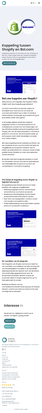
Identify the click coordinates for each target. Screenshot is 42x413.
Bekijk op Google (7, 387)
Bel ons (9, 326)
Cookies (4, 405)
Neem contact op (9, 63)
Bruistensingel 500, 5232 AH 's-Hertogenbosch (10, 402)
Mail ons (10, 321)
